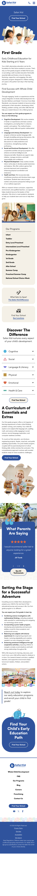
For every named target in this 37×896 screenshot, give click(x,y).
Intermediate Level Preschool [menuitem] (17, 247)
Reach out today (12, 692)
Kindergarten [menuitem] (11, 254)
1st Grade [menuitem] (9, 258)
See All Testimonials (18, 572)
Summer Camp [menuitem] (12, 270)
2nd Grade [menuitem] (10, 262)
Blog (18, 785)
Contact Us (18, 798)
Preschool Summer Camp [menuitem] (16, 274)
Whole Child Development (18, 772)
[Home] (9, 3)
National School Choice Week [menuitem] (18, 278)
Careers (18, 790)
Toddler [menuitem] (9, 239)
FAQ (18, 776)
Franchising (18, 794)
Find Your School (18, 18)
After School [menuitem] (11, 266)
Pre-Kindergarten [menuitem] (13, 250)
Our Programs (18, 781)
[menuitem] (18, 828)
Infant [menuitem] (8, 235)
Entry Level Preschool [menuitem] (14, 243)
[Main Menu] (34, 3)
